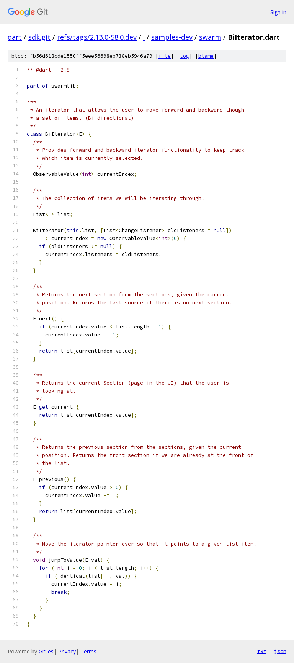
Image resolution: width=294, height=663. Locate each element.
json (280, 651)
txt (261, 651)
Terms (88, 651)
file (164, 56)
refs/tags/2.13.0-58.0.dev (97, 37)
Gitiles (46, 651)
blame (206, 56)
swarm (210, 37)
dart (15, 37)
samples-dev (172, 37)
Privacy (67, 651)
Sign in (278, 12)
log (184, 56)
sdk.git (39, 37)
